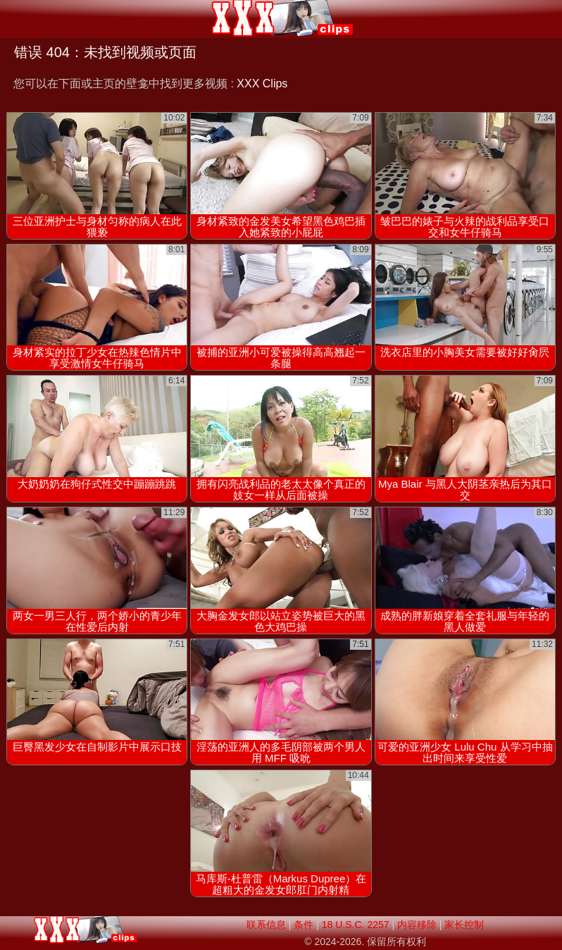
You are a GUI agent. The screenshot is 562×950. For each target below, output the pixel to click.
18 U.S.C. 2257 (355, 924)
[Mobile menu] (12, 19)
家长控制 (464, 924)
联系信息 (266, 924)
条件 (303, 924)
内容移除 (417, 924)
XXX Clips (262, 84)
